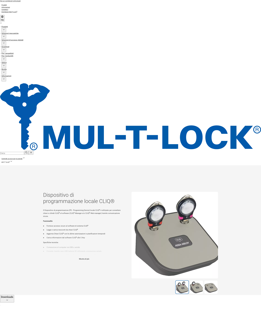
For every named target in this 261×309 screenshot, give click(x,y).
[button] (3, 30)
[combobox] (12, 153)
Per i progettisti (7, 53)
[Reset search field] (31, 153)
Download (5, 47)
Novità (4, 69)
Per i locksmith (7, 56)
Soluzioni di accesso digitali (12, 40)
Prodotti (4, 27)
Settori (4, 63)
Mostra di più (84, 259)
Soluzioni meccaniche (10, 33)
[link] (4, 5)
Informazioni (6, 76)
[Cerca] (26, 153)
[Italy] (2, 18)
